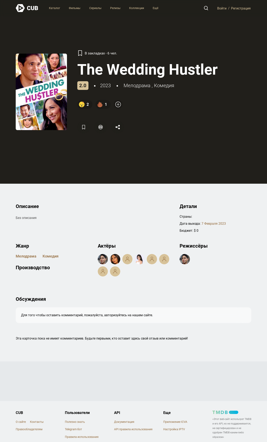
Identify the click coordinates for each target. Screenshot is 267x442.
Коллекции (136, 8)
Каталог (54, 8)
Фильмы (74, 8)
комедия (164, 85)
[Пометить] (100, 127)
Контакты (37, 421)
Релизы (115, 8)
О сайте (21, 421)
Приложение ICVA (175, 421)
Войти (221, 8)
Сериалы (95, 8)
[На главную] (27, 8)
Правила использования (82, 436)
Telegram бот (73, 429)
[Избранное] (83, 127)
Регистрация (241, 8)
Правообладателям (29, 429)
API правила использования (133, 429)
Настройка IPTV (174, 429)
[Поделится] (117, 127)
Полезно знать (75, 421)
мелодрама (137, 85)
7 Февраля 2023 (213, 224)
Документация (124, 421)
